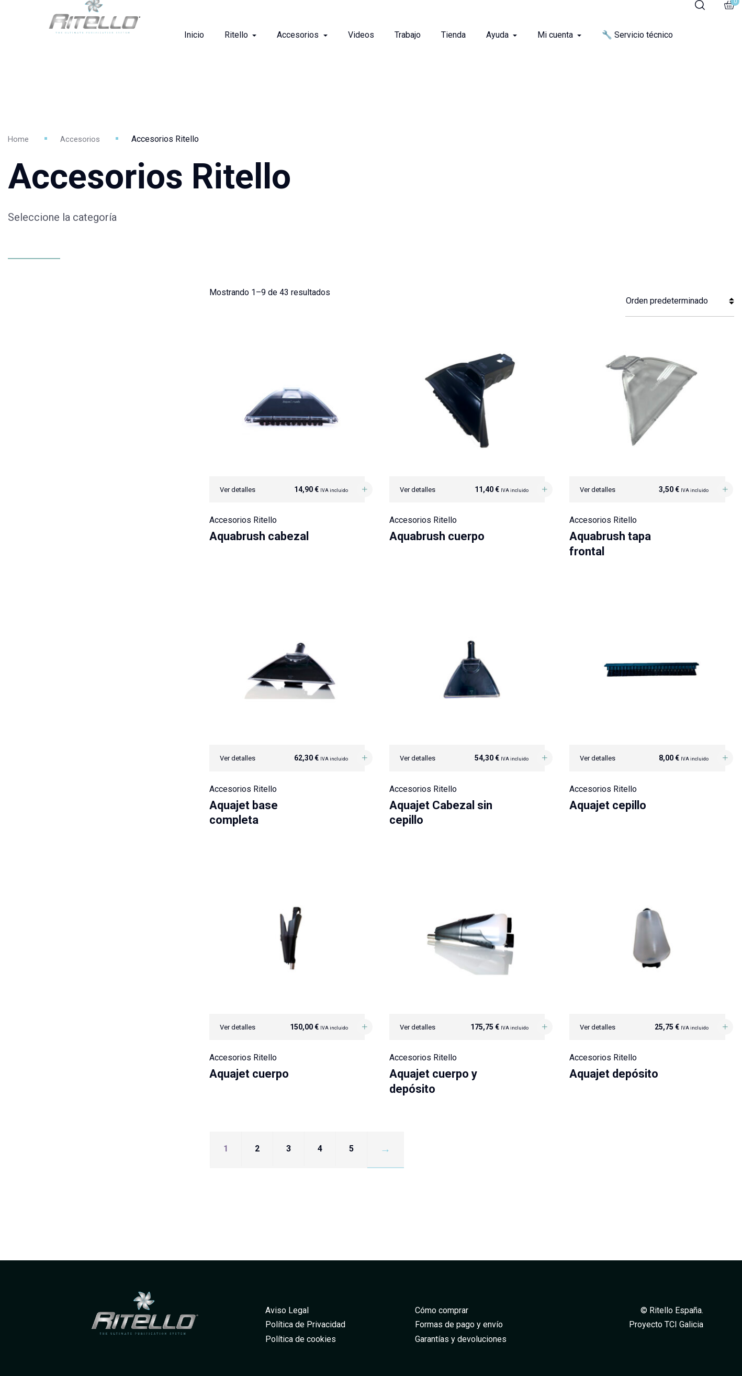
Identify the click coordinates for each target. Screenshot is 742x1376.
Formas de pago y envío (459, 1324)
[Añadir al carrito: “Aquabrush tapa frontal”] (725, 489)
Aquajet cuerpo (249, 1073)
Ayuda (498, 35)
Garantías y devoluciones (461, 1339)
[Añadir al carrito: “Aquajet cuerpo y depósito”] (545, 1027)
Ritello (237, 35)
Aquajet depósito (613, 1073)
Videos (361, 35)
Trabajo (408, 35)
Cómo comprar (441, 1310)
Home (19, 139)
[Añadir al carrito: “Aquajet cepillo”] (725, 758)
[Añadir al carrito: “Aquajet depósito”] (725, 1027)
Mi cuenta (556, 35)
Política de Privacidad (305, 1324)
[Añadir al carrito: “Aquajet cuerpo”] (365, 1027)
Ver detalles (237, 490)
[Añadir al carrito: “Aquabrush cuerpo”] (545, 489)
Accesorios (299, 35)
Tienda (453, 35)
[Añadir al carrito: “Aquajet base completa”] (365, 758)
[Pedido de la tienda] (679, 301)
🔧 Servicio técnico (637, 35)
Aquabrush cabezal (259, 536)
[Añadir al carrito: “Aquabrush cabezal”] (365, 489)
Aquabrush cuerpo (437, 536)
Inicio (194, 35)
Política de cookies (300, 1339)
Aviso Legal (287, 1310)
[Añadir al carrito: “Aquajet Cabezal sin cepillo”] (545, 758)
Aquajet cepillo (607, 805)
